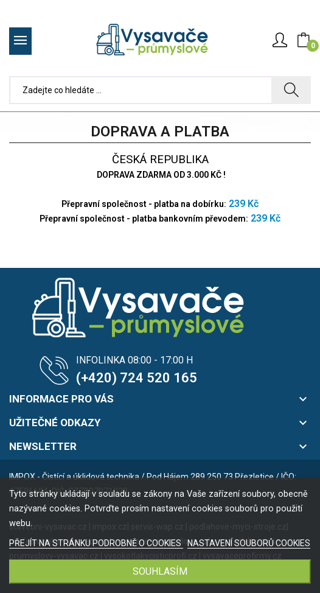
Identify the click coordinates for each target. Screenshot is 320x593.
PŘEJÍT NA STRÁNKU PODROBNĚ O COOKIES (96, 543)
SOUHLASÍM (160, 571)
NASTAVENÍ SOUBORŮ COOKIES (248, 543)
